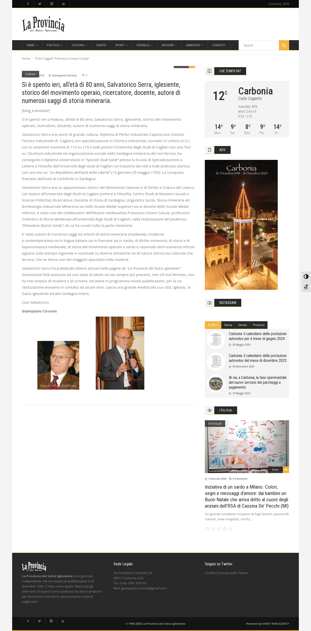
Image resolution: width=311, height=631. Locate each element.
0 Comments (240, 478)
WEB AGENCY (280, 623)
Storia (228, 325)
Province (259, 325)
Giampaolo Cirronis (64, 75)
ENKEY (266, 623)
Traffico (213, 325)
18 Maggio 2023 (241, 393)
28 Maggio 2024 (241, 344)
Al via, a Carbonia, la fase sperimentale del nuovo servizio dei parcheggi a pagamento (258, 382)
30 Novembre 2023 (243, 366)
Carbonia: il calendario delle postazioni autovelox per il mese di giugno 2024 (257, 336)
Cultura (30, 74)
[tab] (213, 325)
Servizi (242, 325)
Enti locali (214, 423)
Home (26, 58)
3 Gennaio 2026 (217, 478)
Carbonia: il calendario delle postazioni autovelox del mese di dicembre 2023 (257, 358)
